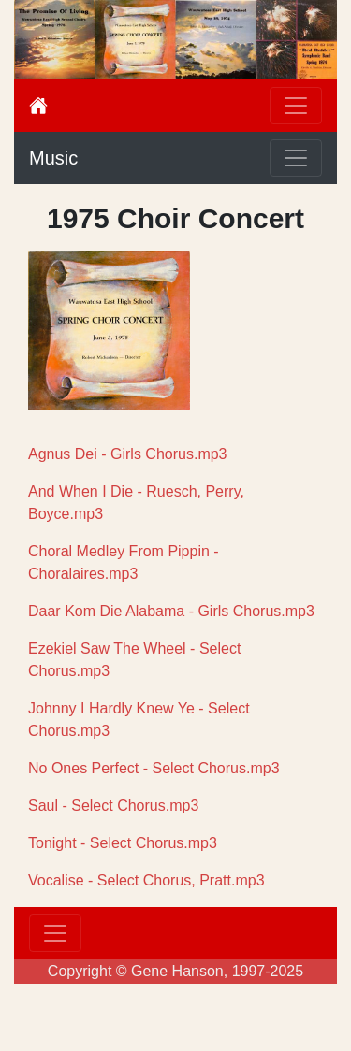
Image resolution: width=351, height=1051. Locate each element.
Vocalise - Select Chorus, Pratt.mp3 (146, 880)
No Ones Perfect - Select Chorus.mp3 (154, 768)
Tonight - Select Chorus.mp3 (122, 843)
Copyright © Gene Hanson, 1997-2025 (175, 971)
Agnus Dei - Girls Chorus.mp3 (127, 454)
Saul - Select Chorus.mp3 (113, 805)
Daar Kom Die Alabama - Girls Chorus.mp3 (171, 611)
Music (53, 158)
